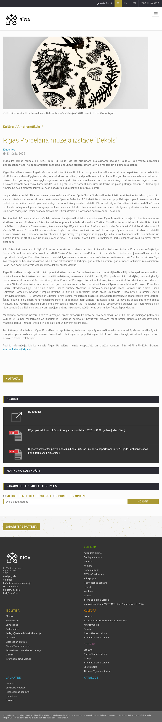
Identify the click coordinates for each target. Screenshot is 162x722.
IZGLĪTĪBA (26, 496)
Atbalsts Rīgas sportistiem (97, 671)
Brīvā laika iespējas (15, 688)
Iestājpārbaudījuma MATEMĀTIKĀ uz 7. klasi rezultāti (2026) (114, 604)
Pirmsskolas (12, 620)
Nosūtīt (143, 501)
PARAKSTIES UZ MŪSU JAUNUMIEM (32, 486)
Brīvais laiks (12, 625)
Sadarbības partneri (21, 526)
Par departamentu (93, 557)
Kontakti (88, 566)
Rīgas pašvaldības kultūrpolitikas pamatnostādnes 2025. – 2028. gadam (69, 430)
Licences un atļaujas (16, 642)
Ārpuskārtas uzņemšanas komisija (23, 650)
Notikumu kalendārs (24, 470)
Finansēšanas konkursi (95, 583)
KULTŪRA (44, 496)
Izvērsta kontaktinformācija (17, 583)
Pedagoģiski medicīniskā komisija (23, 633)
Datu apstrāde (10, 586)
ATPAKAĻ (13, 378)
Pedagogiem (12, 629)
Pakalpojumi (90, 578)
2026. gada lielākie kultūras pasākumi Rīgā (105, 620)
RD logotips (34, 411)
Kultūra (8, 126)
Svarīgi (12, 399)
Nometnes (11, 696)
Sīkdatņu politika (11, 590)
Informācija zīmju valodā (96, 600)
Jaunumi (88, 561)
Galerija (87, 595)
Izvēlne (156, 13)
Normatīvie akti (91, 570)
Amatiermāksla (29, 126)
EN (134, 3)
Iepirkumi (88, 591)
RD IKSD (10, 496)
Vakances (11, 637)
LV (125, 3)
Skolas (9, 616)
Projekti (87, 587)
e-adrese (7, 580)
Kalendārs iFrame (93, 553)
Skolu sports (90, 667)
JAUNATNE (78, 496)
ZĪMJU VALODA (150, 3)
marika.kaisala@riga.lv (17, 349)
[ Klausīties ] (118, 430)
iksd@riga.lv (9, 576)
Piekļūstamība (10, 593)
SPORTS (60, 496)
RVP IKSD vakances (94, 574)
